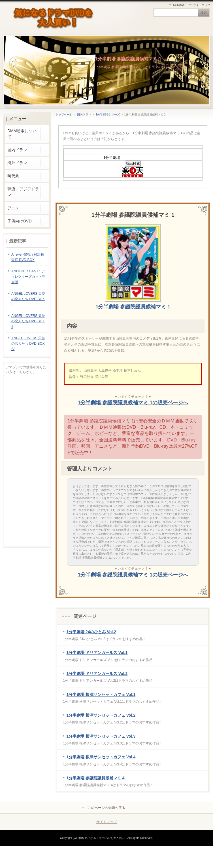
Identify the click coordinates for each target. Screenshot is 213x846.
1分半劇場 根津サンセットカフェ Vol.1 (100, 694)
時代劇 (13, 176)
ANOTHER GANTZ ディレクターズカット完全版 (28, 276)
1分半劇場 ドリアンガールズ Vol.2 (96, 673)
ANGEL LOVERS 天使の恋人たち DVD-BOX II (28, 321)
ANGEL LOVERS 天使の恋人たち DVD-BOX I (28, 299)
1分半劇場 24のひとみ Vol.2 (91, 632)
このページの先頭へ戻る (106, 808)
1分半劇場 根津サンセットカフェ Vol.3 (100, 736)
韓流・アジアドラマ (23, 192)
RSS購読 (179, 5)
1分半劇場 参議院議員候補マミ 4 (95, 778)
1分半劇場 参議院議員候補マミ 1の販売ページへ (133, 402)
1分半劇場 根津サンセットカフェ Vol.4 (100, 757)
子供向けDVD (19, 221)
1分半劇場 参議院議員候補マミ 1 (128, 58)
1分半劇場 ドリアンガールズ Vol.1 (96, 652)
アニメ (13, 208)
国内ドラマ (84, 114)
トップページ (64, 114)
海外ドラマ (17, 163)
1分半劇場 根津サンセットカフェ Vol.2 (100, 715)
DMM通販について (22, 134)
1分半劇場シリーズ (107, 114)
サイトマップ (201, 5)
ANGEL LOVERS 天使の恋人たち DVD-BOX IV (28, 343)
